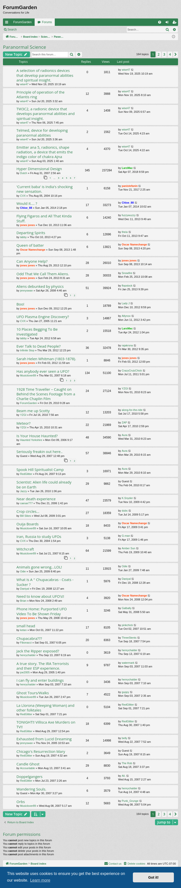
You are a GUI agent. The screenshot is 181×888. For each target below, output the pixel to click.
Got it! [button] (153, 877)
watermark (128, 662)
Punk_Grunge (130, 800)
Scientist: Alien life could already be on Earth (43, 484)
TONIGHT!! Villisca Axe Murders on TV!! (45, 724)
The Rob (127, 763)
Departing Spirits (30, 232)
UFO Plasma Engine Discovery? (42, 316)
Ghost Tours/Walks (32, 692)
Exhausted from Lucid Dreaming (44, 738)
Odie (23, 571)
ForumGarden (22, 22)
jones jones (27, 225)
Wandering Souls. (31, 789)
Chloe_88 (26, 207)
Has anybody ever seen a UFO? (42, 371)
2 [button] (159, 54)
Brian (23, 600)
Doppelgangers (29, 776)
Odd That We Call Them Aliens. (42, 273)
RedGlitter (26, 473)
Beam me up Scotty (33, 410)
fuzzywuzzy (129, 215)
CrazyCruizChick (132, 370)
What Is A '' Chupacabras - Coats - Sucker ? (44, 582)
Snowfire (127, 273)
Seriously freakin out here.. (39, 451)
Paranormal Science (24, 47)
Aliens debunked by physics (40, 286)
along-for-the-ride (132, 409)
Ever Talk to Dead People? (38, 346)
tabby (23, 237)
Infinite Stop (27, 350)
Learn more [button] (40, 880)
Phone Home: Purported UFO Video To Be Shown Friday (41, 611)
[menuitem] (159, 22)
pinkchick (127, 625)
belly (124, 738)
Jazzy (23, 491)
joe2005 (25, 672)
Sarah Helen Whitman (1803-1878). (46, 358)
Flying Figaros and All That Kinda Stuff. (44, 218)
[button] (175, 54)
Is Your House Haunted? (37, 435)
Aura (124, 435)
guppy (125, 692)
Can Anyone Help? (32, 261)
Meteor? (23, 423)
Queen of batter (30, 245)
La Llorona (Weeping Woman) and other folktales (45, 707)
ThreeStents (129, 637)
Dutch (23, 173)
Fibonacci (26, 642)
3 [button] (164, 54)
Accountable (27, 768)
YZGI (125, 388)
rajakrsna (127, 345)
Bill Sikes (25, 515)
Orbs (20, 801)
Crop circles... (27, 511)
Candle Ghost (28, 763)
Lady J (126, 303)
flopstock (127, 285)
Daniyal (24, 588)
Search (12, 29)
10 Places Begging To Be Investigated (37, 331)
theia (125, 231)
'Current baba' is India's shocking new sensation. (44, 189)
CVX (23, 195)
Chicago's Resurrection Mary (40, 751)
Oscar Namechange (32, 249)
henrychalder (28, 655)
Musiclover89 (28, 375)
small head (25, 625)
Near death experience (36, 498)
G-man (126, 535)
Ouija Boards (27, 523)
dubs (125, 510)
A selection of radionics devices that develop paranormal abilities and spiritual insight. (44, 75)
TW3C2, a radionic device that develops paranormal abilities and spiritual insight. (45, 113)
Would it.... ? (26, 203)
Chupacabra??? (29, 638)
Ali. (123, 775)
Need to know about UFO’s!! (40, 596)
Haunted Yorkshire (31, 439)
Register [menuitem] (175, 23)
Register (43, 29)
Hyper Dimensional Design (39, 168)
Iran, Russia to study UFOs (38, 536)
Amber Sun (128, 548)
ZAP (124, 422)
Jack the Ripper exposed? (37, 650)
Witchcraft (25, 549)
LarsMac (127, 167)
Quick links (7, 23)
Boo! (20, 304)
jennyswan (26, 290)
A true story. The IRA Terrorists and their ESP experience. (42, 666)
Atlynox (126, 315)
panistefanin (130, 185)
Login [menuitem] (168, 23)
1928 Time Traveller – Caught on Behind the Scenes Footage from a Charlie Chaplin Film (45, 394)
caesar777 (26, 503)
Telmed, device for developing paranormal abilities (42, 132)
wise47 (24, 84)
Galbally (127, 608)
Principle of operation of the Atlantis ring (40, 94)
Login (27, 29)
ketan (23, 630)
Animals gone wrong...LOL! (39, 567)
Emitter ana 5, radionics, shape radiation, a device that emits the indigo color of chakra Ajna (44, 152)
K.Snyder (127, 498)
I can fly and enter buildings (40, 680)
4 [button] (170, 54)
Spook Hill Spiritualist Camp (40, 469)
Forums (47, 22)
